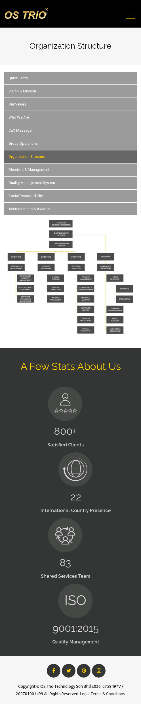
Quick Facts (18, 78)
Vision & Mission (22, 91)
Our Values (17, 104)
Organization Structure (27, 156)
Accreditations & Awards (29, 209)
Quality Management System (32, 183)
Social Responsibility (26, 196)
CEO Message (20, 130)
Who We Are (19, 117)
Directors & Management (29, 169)
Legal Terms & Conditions (102, 693)
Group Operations (23, 143)
